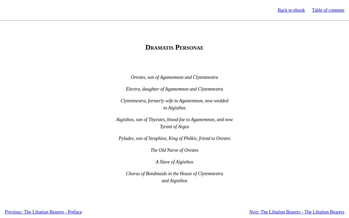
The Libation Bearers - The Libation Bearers (296, 212)
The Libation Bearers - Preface (43, 212)
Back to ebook (291, 10)
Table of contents (328, 10)
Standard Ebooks (28, 10)
